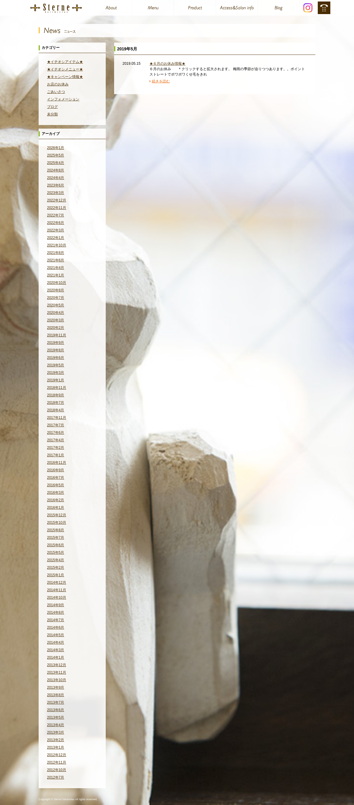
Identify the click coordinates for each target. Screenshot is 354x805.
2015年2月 (55, 567)
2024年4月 (55, 178)
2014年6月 (55, 627)
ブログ (52, 107)
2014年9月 (55, 605)
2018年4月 (55, 410)
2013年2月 (55, 740)
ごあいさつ (56, 92)
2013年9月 (55, 687)
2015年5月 (55, 552)
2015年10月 (56, 522)
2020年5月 (55, 305)
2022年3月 (55, 230)
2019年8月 (55, 350)
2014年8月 (55, 612)
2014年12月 (56, 582)
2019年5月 (55, 365)
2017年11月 (56, 418)
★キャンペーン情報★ (65, 77)
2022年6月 (55, 223)
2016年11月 (56, 463)
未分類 (52, 114)
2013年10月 (56, 680)
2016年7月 (55, 478)
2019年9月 (55, 343)
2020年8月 (55, 290)
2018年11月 (56, 388)
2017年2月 (55, 448)
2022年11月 (56, 208)
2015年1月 (55, 575)
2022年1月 (55, 238)
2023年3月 (55, 193)
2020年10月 (56, 283)
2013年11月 (56, 672)
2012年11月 (56, 762)
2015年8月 (55, 530)
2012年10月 (56, 770)
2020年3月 (55, 320)
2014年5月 (55, 635)
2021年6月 (55, 260)
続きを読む (161, 81)
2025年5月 (55, 155)
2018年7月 (55, 403)
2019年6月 (55, 358)
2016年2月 (55, 500)
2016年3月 (55, 492)
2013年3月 (55, 732)
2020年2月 (55, 328)
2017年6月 (55, 433)
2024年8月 (55, 170)
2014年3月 (55, 650)
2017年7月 (55, 425)
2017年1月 (55, 455)
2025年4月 (55, 163)
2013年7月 (55, 702)
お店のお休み (58, 84)
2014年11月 (56, 590)
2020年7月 (55, 298)
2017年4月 (55, 440)
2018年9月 (55, 395)
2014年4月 (55, 642)
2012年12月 (56, 755)
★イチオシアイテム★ (65, 62)
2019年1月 (55, 380)
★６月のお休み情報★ (167, 63)
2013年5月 (55, 717)
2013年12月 (56, 665)
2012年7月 (55, 777)
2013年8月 (55, 695)
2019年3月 (55, 373)
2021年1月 (55, 275)
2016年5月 (55, 485)
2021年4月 (55, 268)
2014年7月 (55, 620)
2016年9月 (55, 470)
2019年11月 (56, 335)
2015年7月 (55, 537)
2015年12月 (56, 515)
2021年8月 (55, 253)
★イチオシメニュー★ (65, 69)
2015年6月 (55, 545)
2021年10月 (56, 245)
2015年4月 (55, 560)
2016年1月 (55, 507)
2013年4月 (55, 725)
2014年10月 (56, 597)
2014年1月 (55, 657)
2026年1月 (55, 148)
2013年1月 (55, 747)
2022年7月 (55, 215)
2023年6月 (55, 185)
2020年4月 (55, 313)
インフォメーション (63, 99)
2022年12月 (56, 200)
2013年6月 (55, 710)
